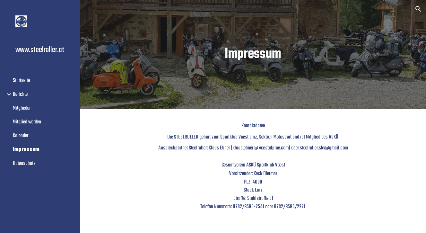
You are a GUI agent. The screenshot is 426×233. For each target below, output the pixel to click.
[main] (253, 54)
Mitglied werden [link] (27, 122)
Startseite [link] (21, 80)
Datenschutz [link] (24, 163)
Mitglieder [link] (21, 108)
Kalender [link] (20, 135)
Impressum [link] (26, 149)
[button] (418, 9)
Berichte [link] (20, 94)
